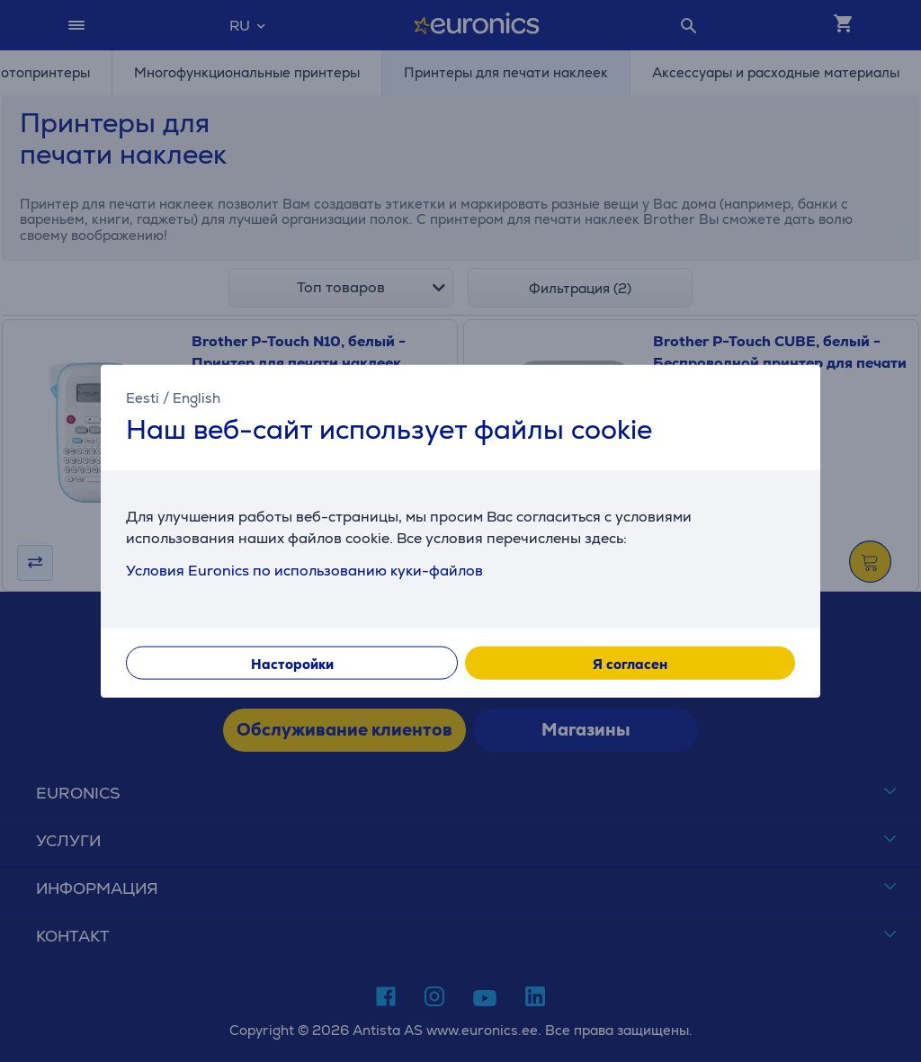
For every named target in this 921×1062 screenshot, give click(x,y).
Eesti (142, 397)
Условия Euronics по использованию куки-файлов (304, 570)
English (196, 397)
